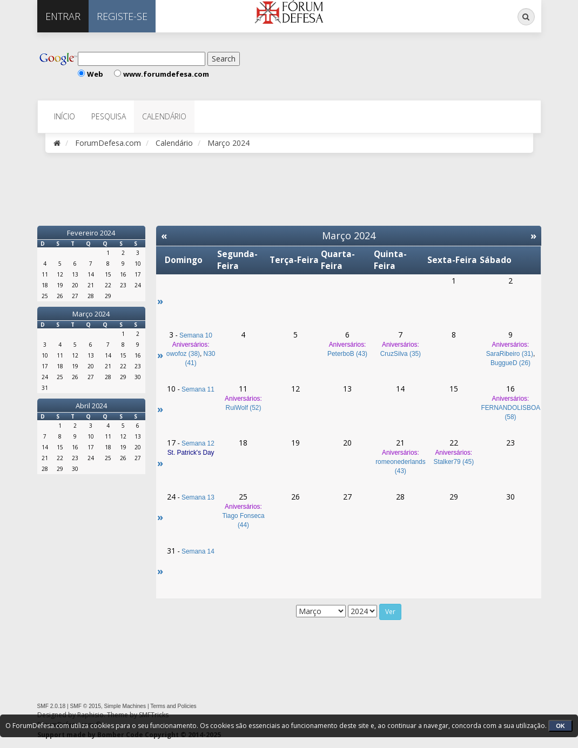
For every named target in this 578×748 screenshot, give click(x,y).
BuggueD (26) (510, 363)
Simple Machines (125, 706)
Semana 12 (198, 443)
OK (560, 726)
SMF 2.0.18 (51, 706)
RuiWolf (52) (243, 408)
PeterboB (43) (347, 354)
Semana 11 (198, 389)
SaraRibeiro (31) (509, 354)
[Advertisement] (371, 65)
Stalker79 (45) (453, 462)
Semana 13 (198, 497)
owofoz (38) (183, 354)
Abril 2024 (91, 405)
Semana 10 (195, 335)
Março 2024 (91, 314)
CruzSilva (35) (400, 354)
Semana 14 (198, 551)
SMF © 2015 (85, 706)
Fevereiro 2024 (91, 233)
